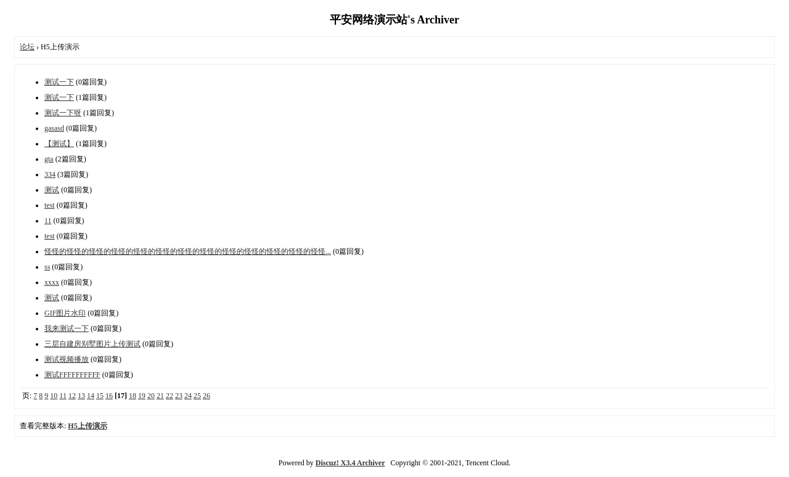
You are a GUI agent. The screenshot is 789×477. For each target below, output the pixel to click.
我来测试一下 (66, 328)
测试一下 (59, 82)
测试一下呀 (62, 112)
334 (49, 174)
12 (72, 395)
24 (188, 395)
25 (197, 395)
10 (53, 395)
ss (47, 267)
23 (178, 395)
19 (141, 395)
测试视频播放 (66, 359)
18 (132, 395)
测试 (51, 190)
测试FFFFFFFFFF (72, 374)
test (49, 205)
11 (48, 220)
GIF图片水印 (65, 313)
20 (151, 395)
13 (81, 395)
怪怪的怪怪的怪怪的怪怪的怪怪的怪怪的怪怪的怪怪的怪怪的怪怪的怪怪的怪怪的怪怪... (187, 251)
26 (206, 395)
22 (169, 395)
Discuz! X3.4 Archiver (350, 463)
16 (109, 395)
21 (160, 395)
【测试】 (59, 143)
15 (100, 395)
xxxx (51, 282)
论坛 (27, 47)
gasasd (54, 128)
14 (90, 395)
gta (49, 159)
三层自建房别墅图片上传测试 (92, 344)
